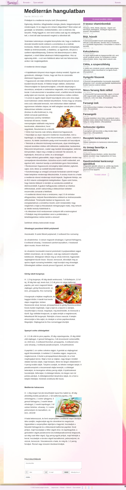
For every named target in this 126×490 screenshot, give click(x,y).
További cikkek (102, 175)
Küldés (28, 477)
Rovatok (26, 3)
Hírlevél (68, 487)
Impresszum (55, 487)
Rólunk (62, 487)
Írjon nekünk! (38, 3)
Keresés (118, 3)
